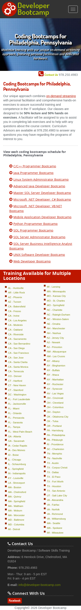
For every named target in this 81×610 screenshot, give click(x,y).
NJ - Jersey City (55, 338)
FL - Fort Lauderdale (19, 399)
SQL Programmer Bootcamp (33, 230)
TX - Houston (54, 486)
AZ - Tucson (14, 301)
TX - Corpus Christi (57, 467)
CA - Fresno (14, 311)
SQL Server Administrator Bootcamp (39, 237)
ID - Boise (13, 455)
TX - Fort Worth (55, 481)
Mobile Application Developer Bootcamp (42, 217)
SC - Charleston (55, 449)
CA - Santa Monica (18, 367)
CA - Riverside (16, 334)
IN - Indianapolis (16, 473)
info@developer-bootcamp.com (40, 585)
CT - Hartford (15, 381)
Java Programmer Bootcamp (33, 173)
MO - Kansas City (56, 296)
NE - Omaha (53, 324)
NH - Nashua (54, 333)
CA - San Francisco (18, 353)
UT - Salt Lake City (57, 495)
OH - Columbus (55, 407)
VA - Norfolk (53, 509)
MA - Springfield (16, 501)
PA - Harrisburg (55, 430)
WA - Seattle (53, 523)
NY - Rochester (55, 384)
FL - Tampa (14, 427)
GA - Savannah (16, 441)
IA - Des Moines (16, 450)
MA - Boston (14, 487)
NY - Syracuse (54, 388)
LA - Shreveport (16, 483)
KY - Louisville (15, 478)
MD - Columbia (16, 524)
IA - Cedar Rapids (17, 445)
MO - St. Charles (56, 300)
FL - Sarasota (15, 422)
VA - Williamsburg (56, 518)
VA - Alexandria (55, 500)
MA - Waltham (15, 506)
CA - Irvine (13, 315)
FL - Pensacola (16, 417)
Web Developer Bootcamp (32, 261)
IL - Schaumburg (17, 464)
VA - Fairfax (53, 504)
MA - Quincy (14, 496)
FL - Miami (13, 408)
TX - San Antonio (56, 491)
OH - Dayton (53, 412)
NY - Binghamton (56, 365)
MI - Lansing (53, 286)
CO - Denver (15, 376)
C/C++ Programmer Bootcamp (34, 166)
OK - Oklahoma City (57, 416)
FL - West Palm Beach (20, 431)
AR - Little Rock (16, 292)
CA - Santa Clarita (17, 362)
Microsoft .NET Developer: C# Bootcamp (42, 199)
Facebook (15, 600)
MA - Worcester (16, 515)
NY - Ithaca (53, 375)
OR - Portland (54, 426)
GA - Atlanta (14, 436)
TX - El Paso (53, 477)
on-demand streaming (61, 96)
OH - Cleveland (55, 402)
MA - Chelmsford (17, 492)
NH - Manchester (56, 328)
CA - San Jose (16, 357)
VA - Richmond (55, 514)
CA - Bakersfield (16, 306)
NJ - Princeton (54, 347)
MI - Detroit (14, 529)
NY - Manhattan (55, 379)
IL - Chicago (14, 459)
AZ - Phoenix (15, 297)
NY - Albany (53, 361)
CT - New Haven (17, 385)
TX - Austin (53, 463)
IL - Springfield (16, 469)
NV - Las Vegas (55, 393)
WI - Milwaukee (55, 532)
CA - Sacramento (17, 339)
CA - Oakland (15, 329)
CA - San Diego (16, 348)
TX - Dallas (53, 472)
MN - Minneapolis (56, 291)
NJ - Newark (53, 342)
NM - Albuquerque (56, 351)
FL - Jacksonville (17, 404)
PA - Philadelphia (56, 435)
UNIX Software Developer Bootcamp (39, 255)
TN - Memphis (54, 453)
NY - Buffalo (53, 370)
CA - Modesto (15, 325)
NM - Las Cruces (56, 356)
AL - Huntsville (16, 288)
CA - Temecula (16, 371)
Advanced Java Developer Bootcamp (39, 186)
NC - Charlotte (54, 310)
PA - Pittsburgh (55, 440)
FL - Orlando (14, 413)
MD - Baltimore (16, 519)
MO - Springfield (55, 305)
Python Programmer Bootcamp (35, 224)
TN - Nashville (54, 458)
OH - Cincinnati (55, 398)
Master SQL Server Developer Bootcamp (42, 193)
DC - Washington (17, 394)
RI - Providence (55, 444)
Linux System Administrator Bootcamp (41, 179)
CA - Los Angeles (17, 320)
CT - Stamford (15, 390)
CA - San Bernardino (19, 343)
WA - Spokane (54, 528)
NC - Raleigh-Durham (58, 314)
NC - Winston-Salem (58, 319)
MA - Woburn (15, 510)
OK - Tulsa (52, 421)
